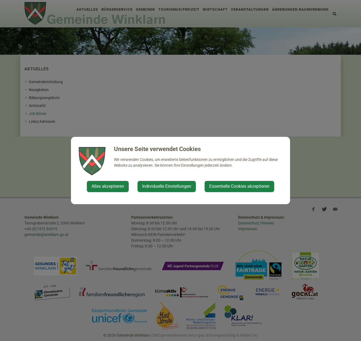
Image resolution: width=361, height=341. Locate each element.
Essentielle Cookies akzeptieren (239, 186)
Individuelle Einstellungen (166, 186)
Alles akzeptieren (107, 186)
